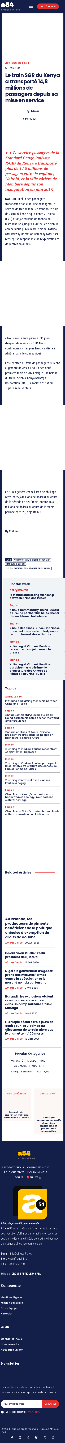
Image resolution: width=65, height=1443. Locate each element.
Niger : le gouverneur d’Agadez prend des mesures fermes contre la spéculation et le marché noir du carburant (29, 977)
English (14, 605)
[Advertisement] (32, 293)
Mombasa (10, 564)
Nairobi (21, 564)
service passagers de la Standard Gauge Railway (28, 568)
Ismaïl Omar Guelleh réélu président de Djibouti (25, 955)
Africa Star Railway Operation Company (32, 560)
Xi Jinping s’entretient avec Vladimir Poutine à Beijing (27, 781)
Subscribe (50, 1403)
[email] (21, 1404)
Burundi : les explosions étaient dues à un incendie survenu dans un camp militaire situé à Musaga (29, 1002)
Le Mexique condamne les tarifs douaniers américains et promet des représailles (48, 1124)
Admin (35, 111)
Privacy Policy (33, 1412)
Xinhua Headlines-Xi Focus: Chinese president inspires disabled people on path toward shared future (35, 631)
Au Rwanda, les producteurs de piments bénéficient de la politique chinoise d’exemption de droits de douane (28, 928)
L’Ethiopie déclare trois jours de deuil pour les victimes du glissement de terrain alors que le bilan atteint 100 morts (29, 1028)
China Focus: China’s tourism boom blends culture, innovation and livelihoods (32, 812)
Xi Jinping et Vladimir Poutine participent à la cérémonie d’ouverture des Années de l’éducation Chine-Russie (30, 669)
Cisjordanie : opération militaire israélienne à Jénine (16, 1115)
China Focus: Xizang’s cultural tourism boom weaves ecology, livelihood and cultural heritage (29, 797)
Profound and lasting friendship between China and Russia (32, 596)
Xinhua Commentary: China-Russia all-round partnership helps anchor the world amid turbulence (34, 613)
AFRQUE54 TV (19, 590)
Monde (14, 641)
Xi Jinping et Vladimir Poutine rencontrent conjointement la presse (30, 649)
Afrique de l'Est (17, 63)
